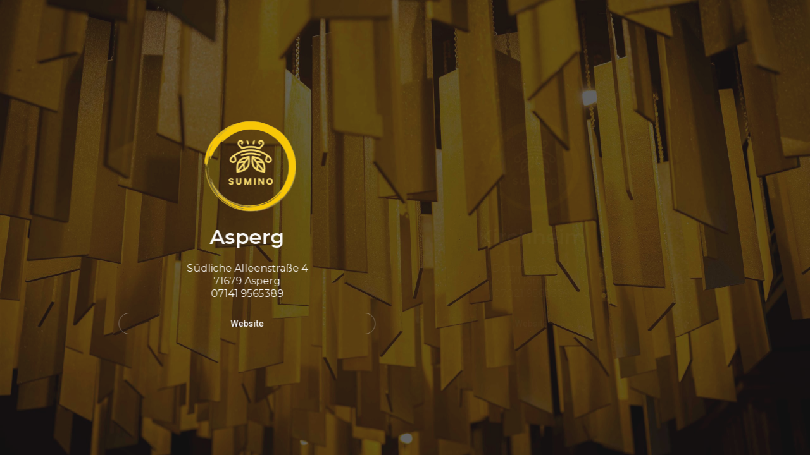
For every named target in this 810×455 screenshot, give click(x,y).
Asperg (245, 236)
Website (244, 323)
